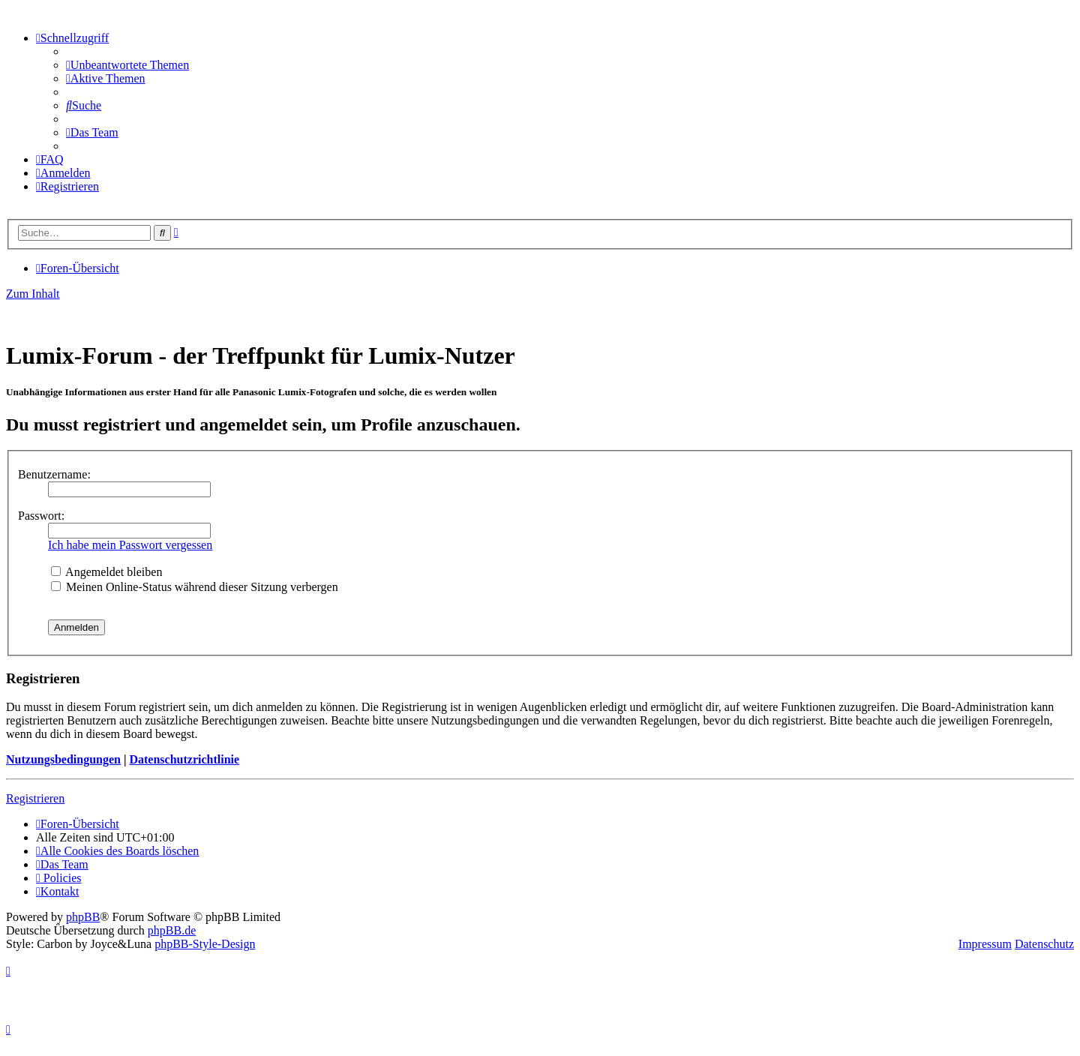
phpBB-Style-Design (204, 944)
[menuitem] (127, 64)
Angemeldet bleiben (106, 572)
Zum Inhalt (33, 293)
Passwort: (41, 515)
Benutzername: (54, 474)
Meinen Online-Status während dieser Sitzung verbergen (194, 586)
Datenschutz (1044, 944)
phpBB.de (172, 930)
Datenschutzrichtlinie (184, 759)
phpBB (83, 916)
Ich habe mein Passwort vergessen (130, 544)
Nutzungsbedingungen (63, 759)
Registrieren (35, 798)
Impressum (985, 944)
